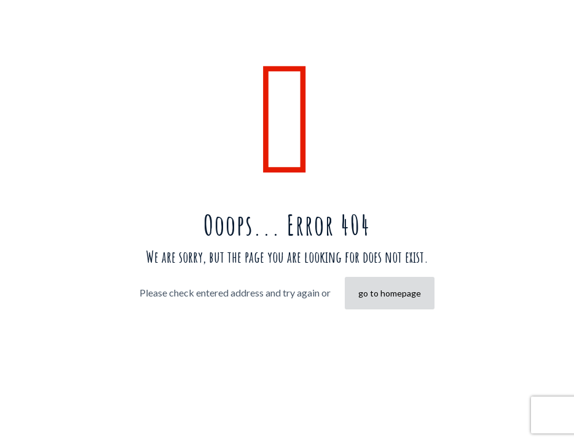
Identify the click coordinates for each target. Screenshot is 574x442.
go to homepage (389, 293)
